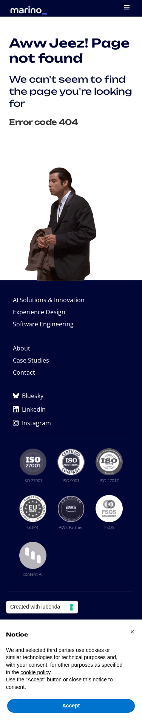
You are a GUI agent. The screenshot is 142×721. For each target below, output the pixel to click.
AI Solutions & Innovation (49, 300)
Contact (24, 372)
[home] (27, 7)
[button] (127, 8)
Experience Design (39, 312)
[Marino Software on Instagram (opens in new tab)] (71, 423)
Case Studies (31, 360)
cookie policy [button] (35, 672)
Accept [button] (71, 706)
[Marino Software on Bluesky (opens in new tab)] (71, 396)
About (21, 348)
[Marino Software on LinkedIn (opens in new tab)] (71, 409)
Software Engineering (43, 324)
